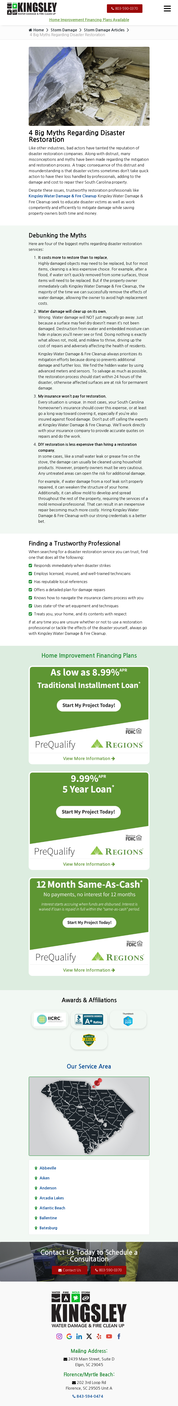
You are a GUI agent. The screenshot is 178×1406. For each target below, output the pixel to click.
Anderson (48, 1188)
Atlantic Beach (52, 1208)
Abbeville (48, 1168)
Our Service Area (89, 1066)
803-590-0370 (124, 8)
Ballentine (48, 1218)
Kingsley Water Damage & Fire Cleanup (63, 196)
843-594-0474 (88, 1396)
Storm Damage (64, 30)
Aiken (45, 1178)
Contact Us (69, 1270)
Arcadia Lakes (52, 1198)
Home (36, 30)
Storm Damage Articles (104, 30)
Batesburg (48, 1228)
